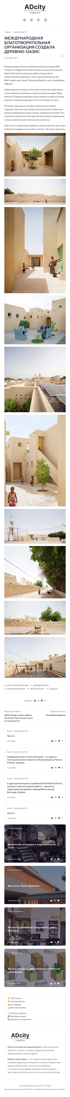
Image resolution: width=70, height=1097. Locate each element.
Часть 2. (11, 735)
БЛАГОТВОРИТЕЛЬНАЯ (17, 685)
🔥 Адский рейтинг (16, 1001)
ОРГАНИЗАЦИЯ (37, 689)
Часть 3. (11, 813)
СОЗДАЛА (53, 689)
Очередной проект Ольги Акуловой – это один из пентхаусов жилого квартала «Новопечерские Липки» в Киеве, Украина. (34, 759)
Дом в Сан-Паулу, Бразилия (23, 885)
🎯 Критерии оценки (17, 1016)
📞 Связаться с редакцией (19, 1019)
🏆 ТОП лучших (15, 998)
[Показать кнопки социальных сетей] (24, 20)
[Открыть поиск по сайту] (38, 20)
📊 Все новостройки (17, 1007)
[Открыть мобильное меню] (45, 20)
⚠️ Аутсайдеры (14, 1004)
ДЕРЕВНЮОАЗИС (41, 685)
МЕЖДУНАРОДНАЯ (16, 689)
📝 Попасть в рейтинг (17, 1013)
